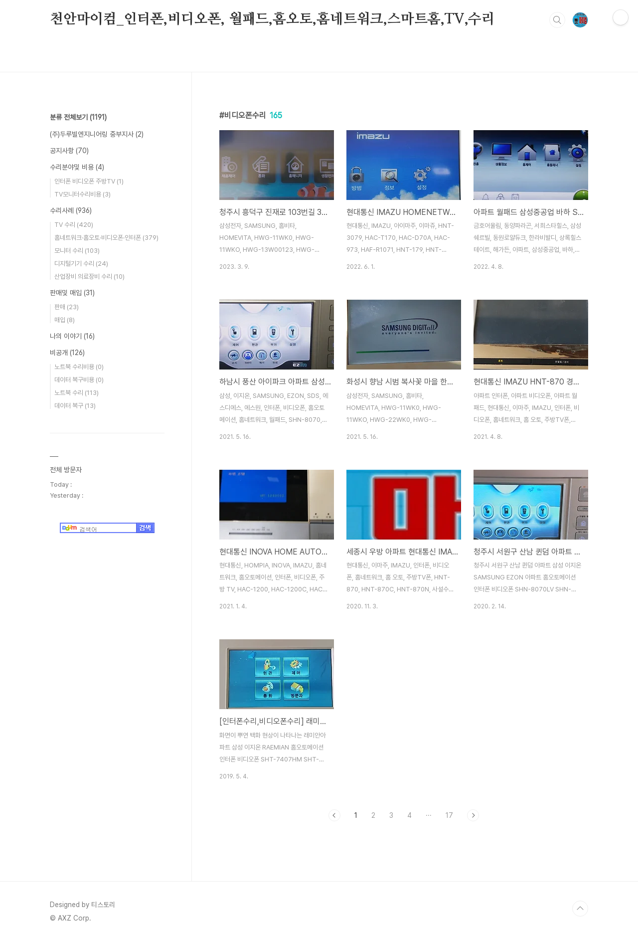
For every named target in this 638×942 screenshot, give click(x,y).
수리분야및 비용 (77, 167)
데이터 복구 (75, 405)
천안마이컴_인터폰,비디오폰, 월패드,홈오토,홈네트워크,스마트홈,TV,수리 (272, 19)
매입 (64, 320)
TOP (580, 909)
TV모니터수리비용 (82, 194)
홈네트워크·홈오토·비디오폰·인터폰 (106, 237)
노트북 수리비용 (79, 367)
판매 (66, 307)
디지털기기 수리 (81, 263)
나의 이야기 (72, 336)
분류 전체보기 (78, 117)
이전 (334, 815)
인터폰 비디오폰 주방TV (89, 181)
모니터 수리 (77, 250)
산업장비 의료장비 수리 (89, 276)
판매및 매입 (72, 293)
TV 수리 (73, 224)
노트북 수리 (76, 392)
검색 (557, 19)
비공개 (67, 353)
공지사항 (69, 151)
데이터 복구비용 (79, 379)
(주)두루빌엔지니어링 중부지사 (97, 134)
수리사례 (71, 210)
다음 (473, 815)
